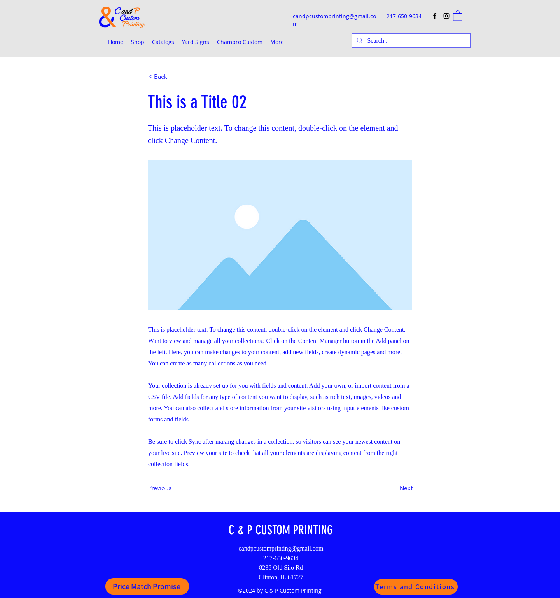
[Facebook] (435, 16)
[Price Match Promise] (147, 586)
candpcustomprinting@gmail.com (281, 548)
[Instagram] (446, 16)
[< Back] (174, 76)
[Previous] (174, 488)
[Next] (393, 488)
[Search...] (410, 41)
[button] (457, 15)
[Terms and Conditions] (416, 587)
